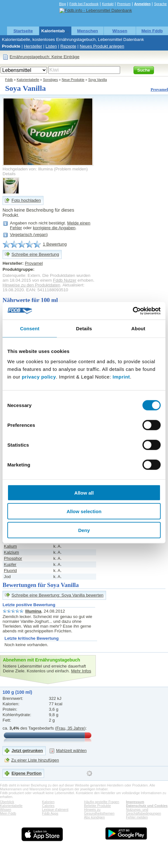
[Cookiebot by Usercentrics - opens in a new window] (133, 311)
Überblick (7, 802)
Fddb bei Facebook (83, 4)
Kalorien (48, 802)
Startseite (23, 30)
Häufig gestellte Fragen (101, 802)
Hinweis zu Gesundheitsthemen (99, 811)
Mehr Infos (81, 671)
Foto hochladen (26, 200)
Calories (48, 806)
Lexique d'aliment (55, 809)
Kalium (10, 546)
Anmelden (142, 4)
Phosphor (13, 558)
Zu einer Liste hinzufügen (35, 760)
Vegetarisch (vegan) (29, 234)
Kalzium (11, 552)
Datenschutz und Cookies (147, 806)
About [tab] (138, 328)
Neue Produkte (73, 80)
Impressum (135, 802)
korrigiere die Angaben (54, 227)
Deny (84, 530)
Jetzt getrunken (27, 750)
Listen (51, 46)
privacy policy (39, 376)
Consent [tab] (30, 328)
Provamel (159, 89)
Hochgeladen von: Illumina (28, 169)
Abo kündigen (94, 817)
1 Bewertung (55, 244)
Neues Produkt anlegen (102, 46)
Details (9, 173)
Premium (124, 4)
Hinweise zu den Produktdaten (31, 285)
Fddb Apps (50, 813)
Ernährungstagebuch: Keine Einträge (45, 56)
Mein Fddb (152, 30)
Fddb (9, 80)
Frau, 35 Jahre (70, 728)
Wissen (119, 30)
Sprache (160, 4)
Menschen (87, 30)
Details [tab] (84, 328)
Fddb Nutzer (64, 280)
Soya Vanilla (97, 80)
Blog (62, 4)
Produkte (11, 46)
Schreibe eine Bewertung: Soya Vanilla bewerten (57, 595)
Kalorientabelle (56, 30)
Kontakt (107, 4)
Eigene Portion (26, 773)
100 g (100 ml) (17, 692)
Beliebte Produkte (97, 806)
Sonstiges (50, 80)
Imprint (121, 376)
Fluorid (10, 570)
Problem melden (70, 169)
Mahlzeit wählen (71, 750)
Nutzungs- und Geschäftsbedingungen (143, 811)
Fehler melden (137, 817)
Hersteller (33, 46)
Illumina (33, 611)
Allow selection (83, 511)
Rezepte (68, 46)
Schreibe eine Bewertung (35, 254)
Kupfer (10, 564)
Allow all (84, 492)
